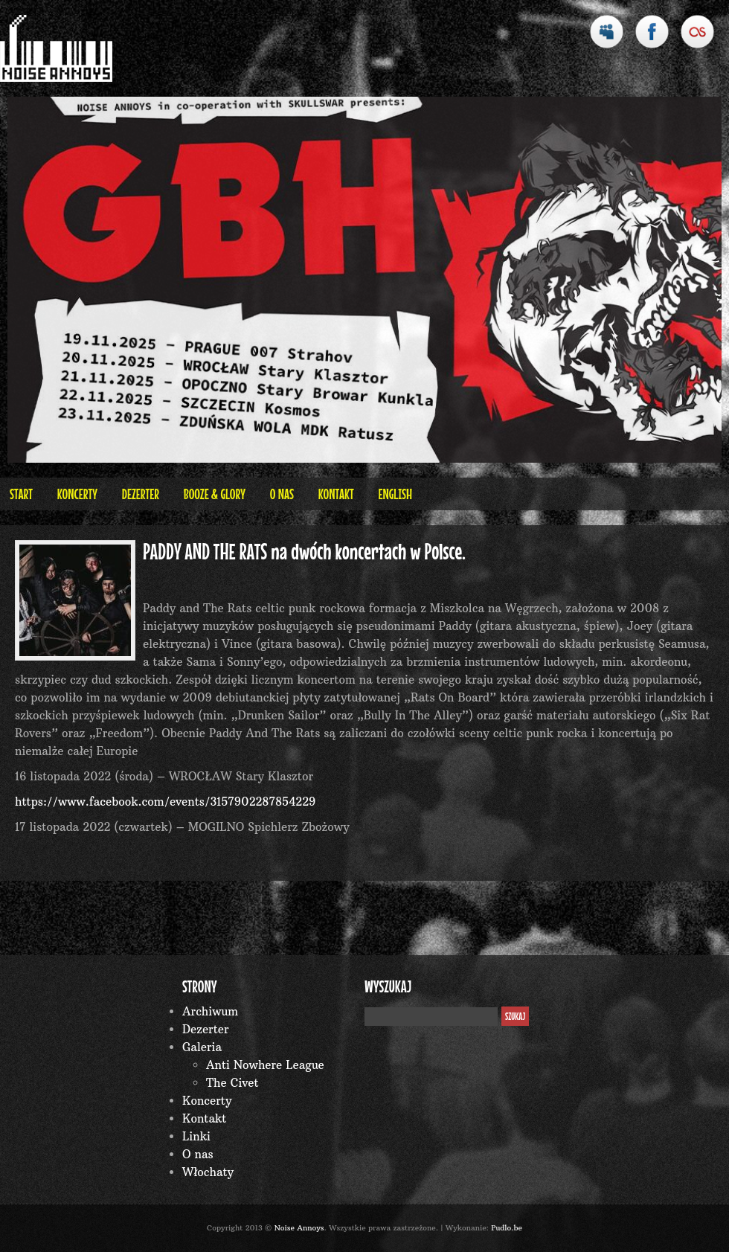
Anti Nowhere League (265, 1065)
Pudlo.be (506, 1228)
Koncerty (77, 493)
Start (21, 493)
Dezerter (140, 493)
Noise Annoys (299, 1228)
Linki (196, 1136)
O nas (282, 493)
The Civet (232, 1083)
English (395, 493)
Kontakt (336, 493)
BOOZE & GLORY (214, 493)
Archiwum (210, 1011)
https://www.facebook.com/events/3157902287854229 (165, 801)
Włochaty (208, 1172)
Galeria (202, 1047)
